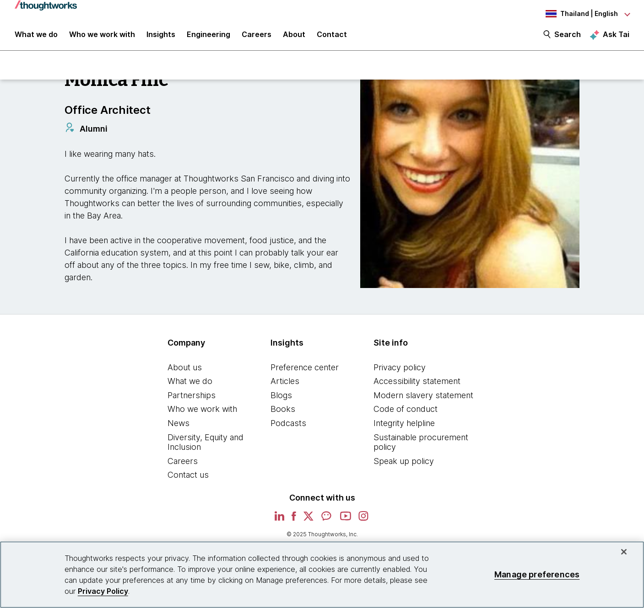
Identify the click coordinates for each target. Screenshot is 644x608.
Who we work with (202, 413)
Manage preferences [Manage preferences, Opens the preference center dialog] (536, 574)
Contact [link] (332, 37)
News (178, 427)
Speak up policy (403, 464)
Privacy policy (399, 371)
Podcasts (288, 427)
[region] (322, 574)
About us (185, 371)
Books (283, 413)
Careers (183, 464)
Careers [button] (256, 37)
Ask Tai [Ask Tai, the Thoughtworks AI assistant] (616, 37)
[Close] (624, 552)
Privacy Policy (103, 591)
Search (567, 37)
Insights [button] (160, 37)
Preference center (305, 371)
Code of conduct (405, 413)
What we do (190, 385)
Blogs (281, 399)
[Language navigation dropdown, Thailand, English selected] (579, 13)
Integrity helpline (404, 427)
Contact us (188, 479)
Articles (285, 385)
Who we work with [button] (102, 37)
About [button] (294, 37)
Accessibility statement (416, 385)
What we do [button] (36, 37)
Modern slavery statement (423, 399)
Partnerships (192, 399)
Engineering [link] (208, 37)
